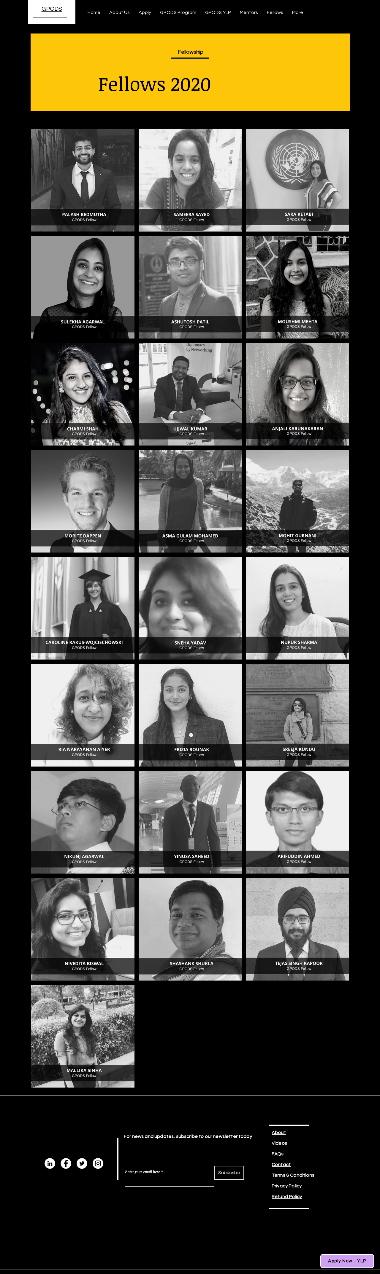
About (279, 1132)
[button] (145, 13)
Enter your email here (142, 1172)
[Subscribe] (229, 1173)
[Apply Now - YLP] (347, 1261)
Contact (281, 1164)
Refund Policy (287, 1196)
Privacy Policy (287, 1186)
